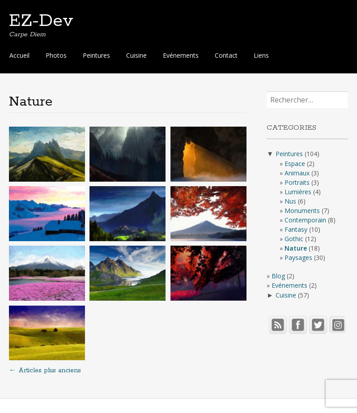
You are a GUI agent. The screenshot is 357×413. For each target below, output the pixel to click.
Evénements (181, 55)
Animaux (297, 173)
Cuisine (136, 55)
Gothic (294, 238)
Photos (56, 55)
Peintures (96, 55)
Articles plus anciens (45, 370)
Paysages (298, 257)
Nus (290, 201)
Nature (296, 248)
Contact (226, 55)
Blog (278, 276)
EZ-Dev (41, 21)
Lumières (298, 191)
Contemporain (305, 220)
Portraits (297, 182)
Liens (261, 55)
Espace (295, 163)
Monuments (302, 210)
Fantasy (296, 229)
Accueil (19, 55)
